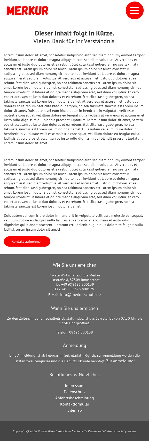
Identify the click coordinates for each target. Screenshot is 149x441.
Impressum (74, 385)
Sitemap (74, 410)
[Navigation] (127, 10)
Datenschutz (74, 391)
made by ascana (125, 431)
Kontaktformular (74, 404)
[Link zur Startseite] (27, 10)
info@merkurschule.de (80, 294)
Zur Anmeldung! (120, 360)
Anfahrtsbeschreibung (74, 397)
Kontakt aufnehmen (27, 241)
